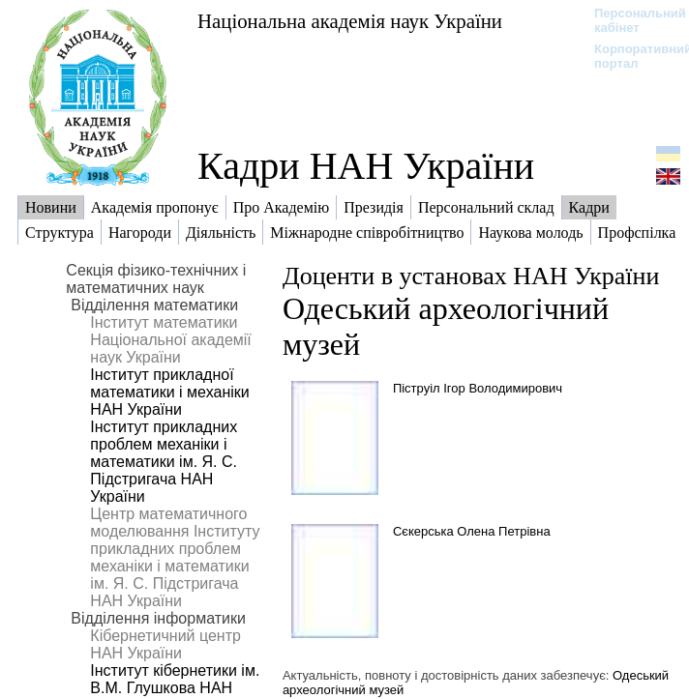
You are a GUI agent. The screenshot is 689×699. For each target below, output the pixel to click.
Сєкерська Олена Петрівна (472, 531)
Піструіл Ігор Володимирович (477, 388)
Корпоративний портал (630, 56)
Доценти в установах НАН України (471, 276)
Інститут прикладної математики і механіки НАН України (169, 392)
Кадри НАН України (365, 166)
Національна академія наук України (349, 21)
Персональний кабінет (630, 20)
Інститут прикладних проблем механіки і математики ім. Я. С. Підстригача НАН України (163, 462)
